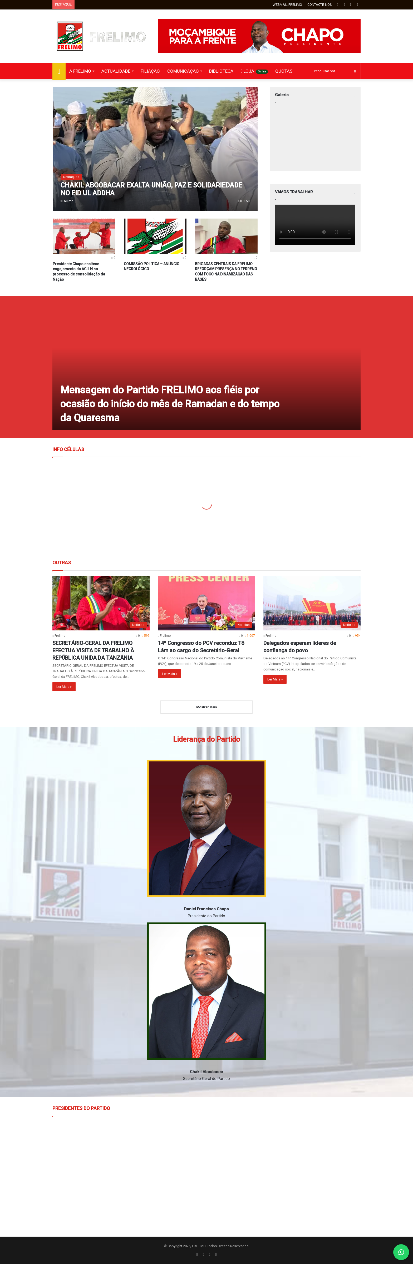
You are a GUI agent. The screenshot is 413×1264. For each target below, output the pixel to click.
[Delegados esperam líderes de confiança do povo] (311, 603)
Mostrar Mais (206, 707)
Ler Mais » (64, 687)
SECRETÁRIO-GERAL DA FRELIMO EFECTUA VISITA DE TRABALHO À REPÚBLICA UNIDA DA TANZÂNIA (93, 650)
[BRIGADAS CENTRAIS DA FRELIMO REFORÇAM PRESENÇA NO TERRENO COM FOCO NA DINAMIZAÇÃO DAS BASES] (226, 236)
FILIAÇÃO (150, 71)
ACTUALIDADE (115, 71)
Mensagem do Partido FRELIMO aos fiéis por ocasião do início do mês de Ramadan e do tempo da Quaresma (169, 404)
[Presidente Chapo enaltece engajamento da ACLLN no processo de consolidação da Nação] (84, 236)
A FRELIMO (80, 71)
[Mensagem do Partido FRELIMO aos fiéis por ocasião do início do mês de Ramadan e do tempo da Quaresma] (206, 367)
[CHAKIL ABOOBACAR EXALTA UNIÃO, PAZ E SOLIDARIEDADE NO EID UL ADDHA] (155, 148)
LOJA (254, 71)
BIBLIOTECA (221, 71)
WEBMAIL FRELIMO (287, 5)
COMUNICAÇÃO (183, 71)
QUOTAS (283, 71)
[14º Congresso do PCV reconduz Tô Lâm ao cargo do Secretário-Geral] (206, 603)
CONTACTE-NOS (319, 5)
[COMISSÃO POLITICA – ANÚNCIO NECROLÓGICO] (155, 236)
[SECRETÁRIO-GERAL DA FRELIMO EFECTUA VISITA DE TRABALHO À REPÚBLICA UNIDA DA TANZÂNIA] (100, 603)
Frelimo (67, 201)
